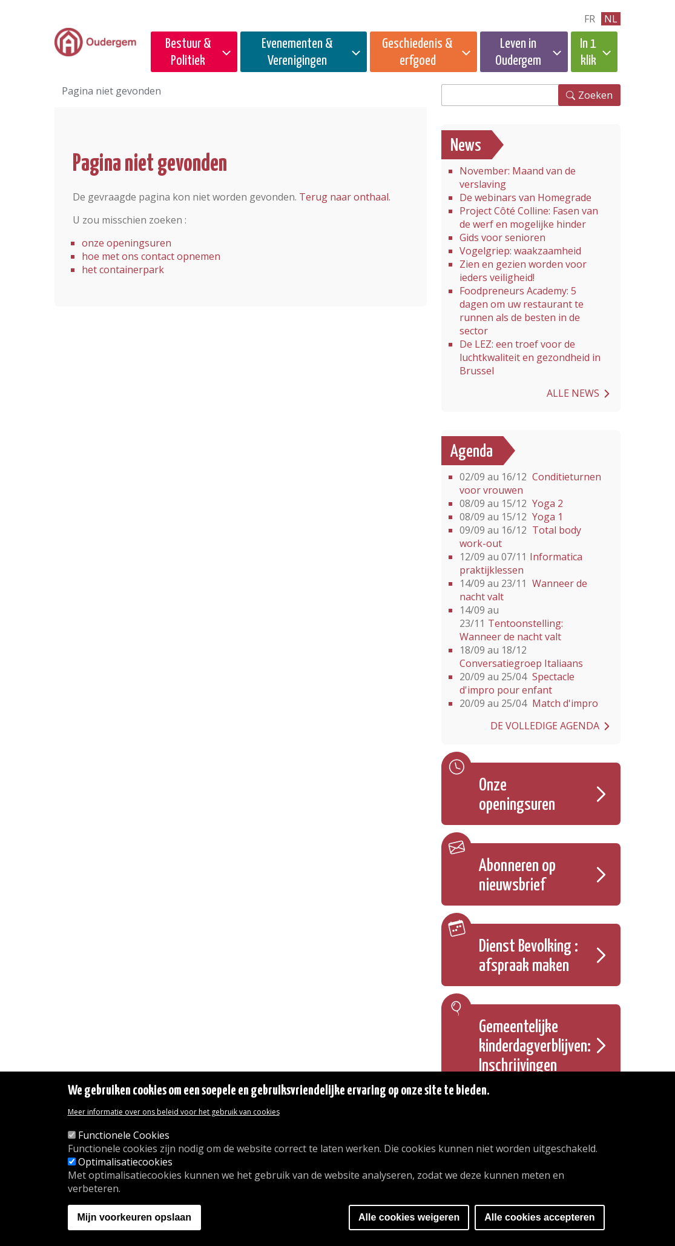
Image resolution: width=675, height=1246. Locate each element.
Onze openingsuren (517, 795)
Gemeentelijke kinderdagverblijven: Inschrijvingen (535, 1047)
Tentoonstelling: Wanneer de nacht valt (511, 623)
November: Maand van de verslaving (517, 177)
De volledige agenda (544, 725)
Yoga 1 (511, 516)
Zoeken (595, 95)
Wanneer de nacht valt (523, 590)
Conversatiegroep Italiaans (521, 656)
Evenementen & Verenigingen (297, 52)
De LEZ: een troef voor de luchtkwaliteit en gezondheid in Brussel (530, 357)
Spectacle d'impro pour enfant (517, 683)
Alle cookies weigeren (408, 1218)
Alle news (573, 393)
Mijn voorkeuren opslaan (134, 1218)
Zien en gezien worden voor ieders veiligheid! (523, 270)
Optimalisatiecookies (125, 1162)
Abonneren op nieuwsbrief (517, 876)
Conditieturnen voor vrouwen (530, 483)
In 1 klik (588, 52)
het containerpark (123, 269)
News (465, 146)
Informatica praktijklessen (520, 563)
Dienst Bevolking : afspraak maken (528, 956)
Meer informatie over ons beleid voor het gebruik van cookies (174, 1112)
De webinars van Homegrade (525, 197)
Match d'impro (528, 703)
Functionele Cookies (124, 1135)
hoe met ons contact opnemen (151, 256)
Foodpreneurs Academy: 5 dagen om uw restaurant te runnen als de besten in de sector (521, 310)
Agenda (471, 451)
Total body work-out (520, 536)
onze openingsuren (126, 243)
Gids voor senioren (502, 237)
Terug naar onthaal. (344, 197)
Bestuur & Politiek (188, 52)
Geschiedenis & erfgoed (417, 52)
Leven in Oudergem (518, 52)
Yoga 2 (511, 503)
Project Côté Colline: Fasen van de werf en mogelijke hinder (528, 217)
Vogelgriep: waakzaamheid (520, 250)
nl (610, 18)
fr (589, 18)
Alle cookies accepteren (539, 1218)
